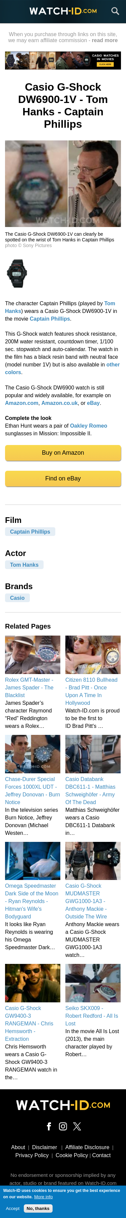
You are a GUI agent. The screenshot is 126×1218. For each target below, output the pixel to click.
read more (105, 40)
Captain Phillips (50, 319)
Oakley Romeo (88, 426)
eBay (93, 403)
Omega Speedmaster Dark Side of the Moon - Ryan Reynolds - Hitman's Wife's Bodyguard (31, 901)
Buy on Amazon (63, 452)
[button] (63, 225)
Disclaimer (44, 1147)
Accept (12, 1211)
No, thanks (38, 1211)
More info (43, 1199)
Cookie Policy (72, 1155)
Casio (17, 598)
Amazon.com (22, 403)
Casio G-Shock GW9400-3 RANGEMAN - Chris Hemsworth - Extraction (29, 1023)
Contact (101, 1155)
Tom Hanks (24, 565)
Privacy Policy (32, 1155)
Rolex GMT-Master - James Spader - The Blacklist (29, 687)
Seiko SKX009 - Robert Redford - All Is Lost (91, 1015)
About (18, 1147)
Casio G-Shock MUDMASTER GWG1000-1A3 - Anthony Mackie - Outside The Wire (86, 901)
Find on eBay (63, 478)
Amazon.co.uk (59, 403)
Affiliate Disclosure (87, 1147)
